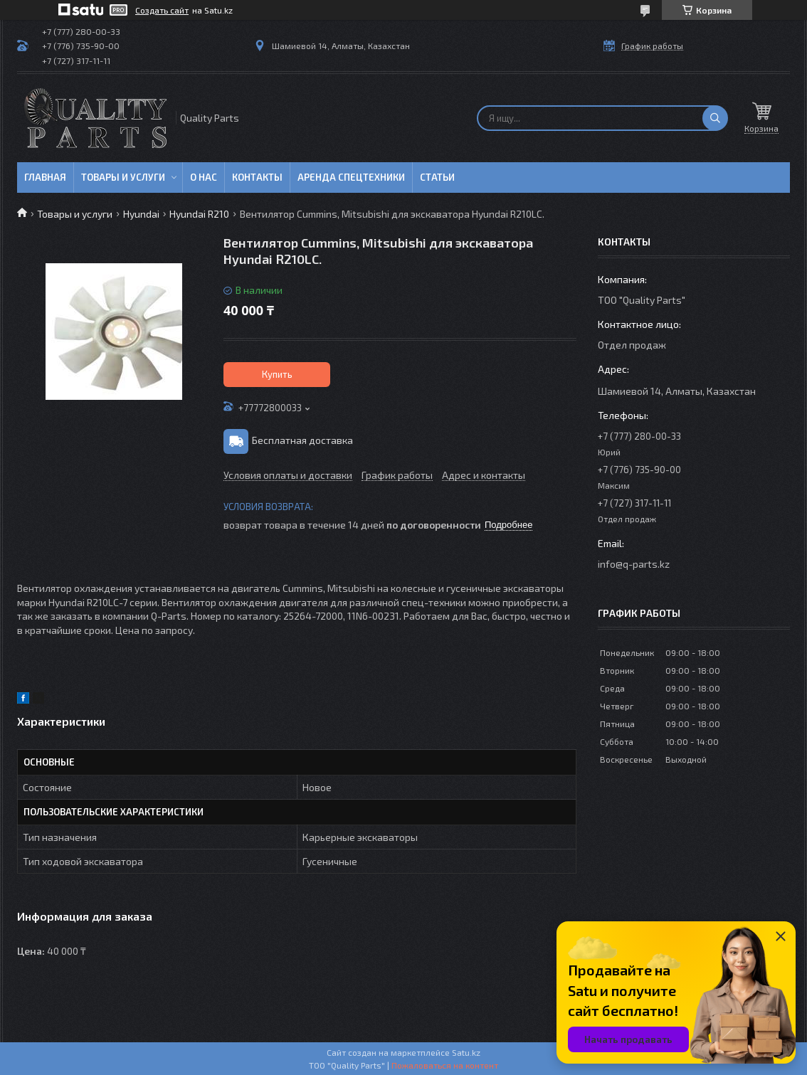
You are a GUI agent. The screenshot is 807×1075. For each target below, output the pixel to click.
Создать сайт (162, 10)
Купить (277, 374)
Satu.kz (466, 1052)
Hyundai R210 (199, 214)
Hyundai (141, 214)
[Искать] (715, 118)
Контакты (257, 177)
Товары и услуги (123, 177)
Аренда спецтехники (351, 177)
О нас (203, 177)
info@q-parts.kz (634, 564)
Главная (45, 177)
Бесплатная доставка (302, 440)
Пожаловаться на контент (444, 1065)
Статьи (437, 177)
